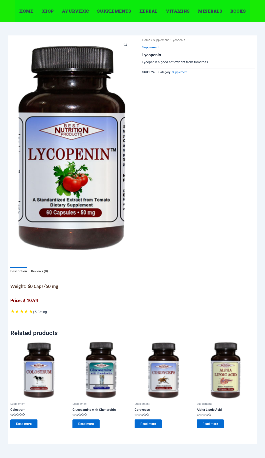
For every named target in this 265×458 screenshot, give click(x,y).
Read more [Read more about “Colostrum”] (25, 424)
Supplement (161, 40)
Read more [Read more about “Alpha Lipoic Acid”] (211, 424)
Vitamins (178, 11)
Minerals (210, 11)
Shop (47, 11)
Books (238, 11)
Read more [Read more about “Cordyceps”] (149, 424)
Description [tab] (18, 271)
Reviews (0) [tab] (40, 271)
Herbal (148, 11)
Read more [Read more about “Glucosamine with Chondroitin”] (87, 424)
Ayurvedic (75, 11)
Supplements (114, 11)
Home (26, 11)
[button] (125, 44)
